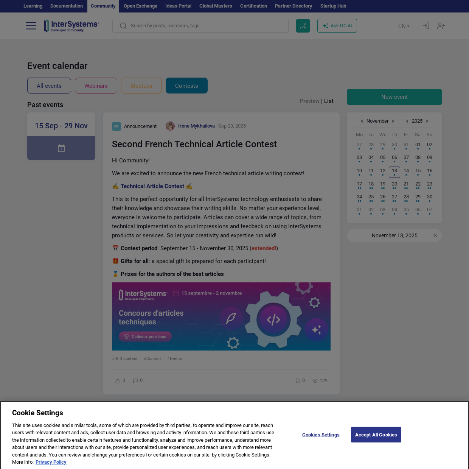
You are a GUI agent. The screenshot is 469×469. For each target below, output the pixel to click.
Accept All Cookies (376, 440)
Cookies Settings (321, 440)
